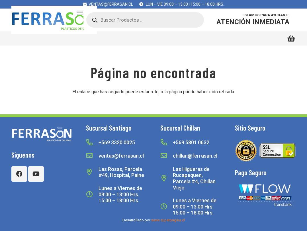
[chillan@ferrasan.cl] (166, 155)
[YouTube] (36, 174)
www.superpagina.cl (168, 220)
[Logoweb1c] (54, 20)
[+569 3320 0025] (92, 142)
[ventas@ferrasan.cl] (92, 155)
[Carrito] (291, 38)
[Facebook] (19, 174)
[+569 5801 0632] (166, 142)
